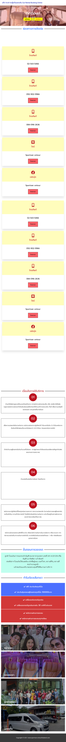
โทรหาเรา (33, 70)
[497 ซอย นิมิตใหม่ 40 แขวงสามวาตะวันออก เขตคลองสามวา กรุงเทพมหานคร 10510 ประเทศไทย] (33, 370)
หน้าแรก (27, 19)
